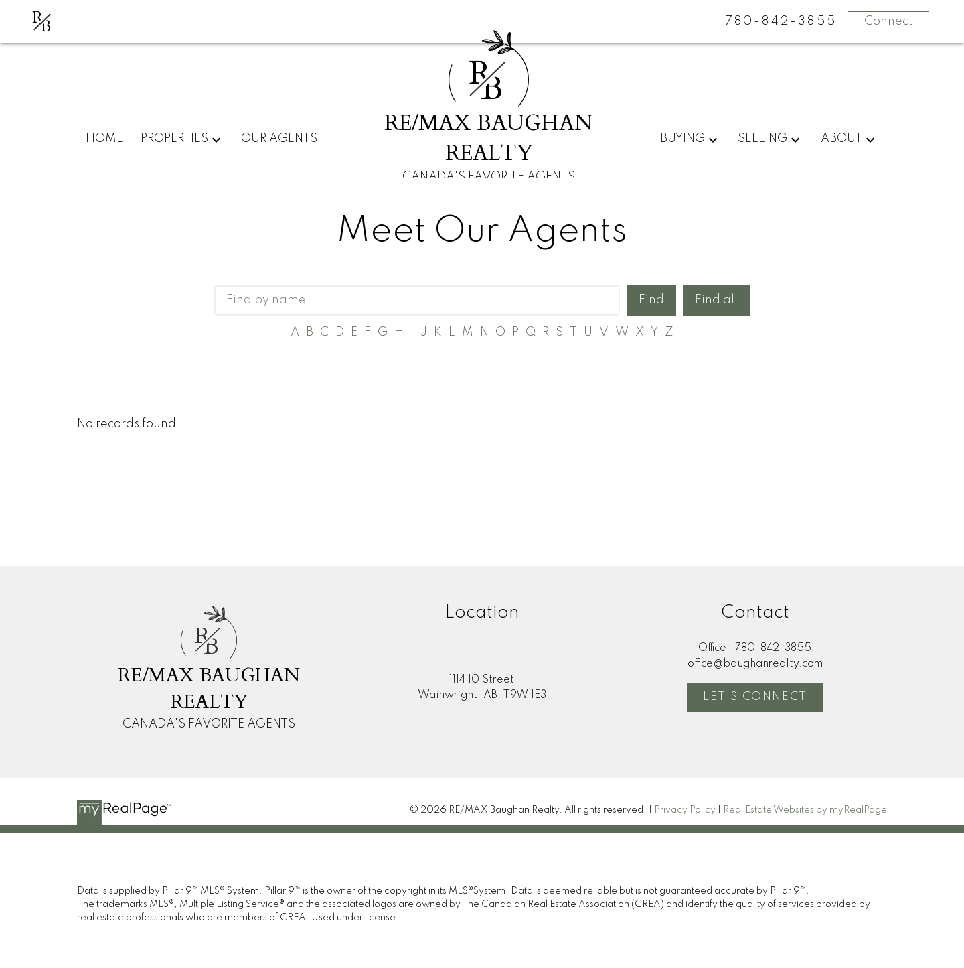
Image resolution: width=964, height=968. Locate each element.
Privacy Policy (685, 810)
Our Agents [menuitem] (279, 139)
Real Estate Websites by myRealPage (805, 810)
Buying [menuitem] (682, 139)
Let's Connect (755, 697)
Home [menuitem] (104, 139)
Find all (716, 300)
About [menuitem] (841, 139)
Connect (888, 21)
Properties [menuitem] (174, 139)
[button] (755, 697)
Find (651, 300)
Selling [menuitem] (762, 139)
